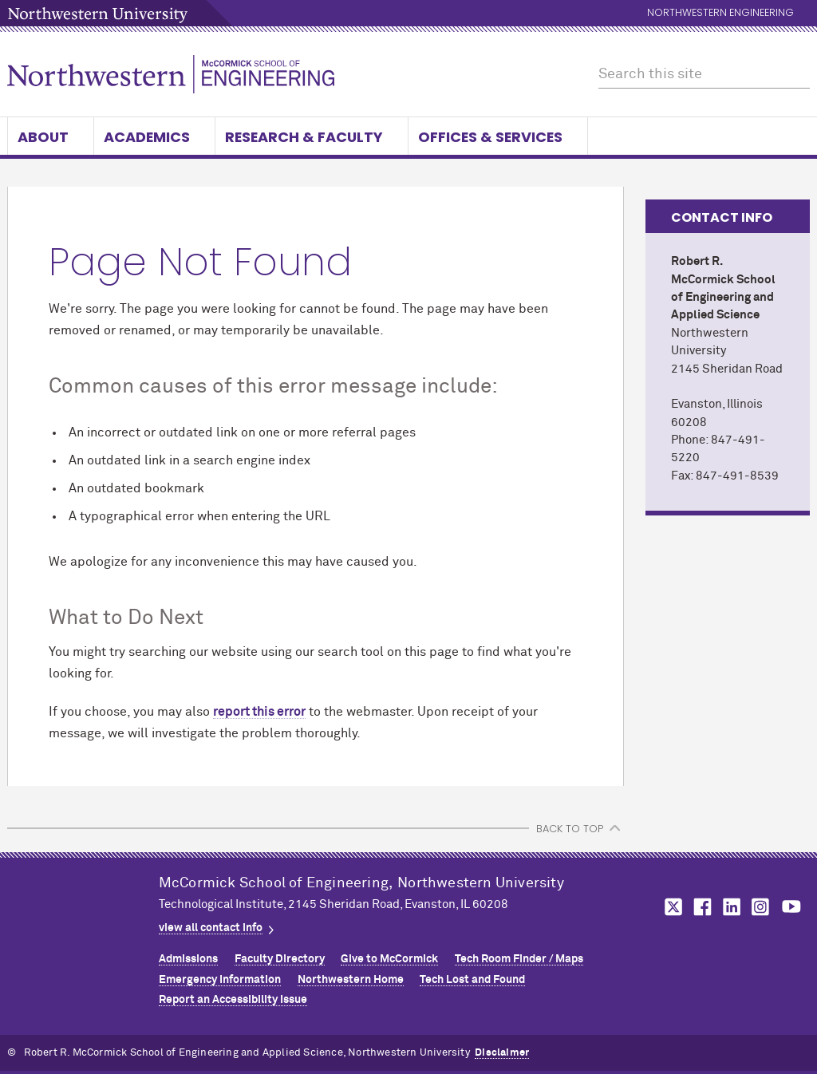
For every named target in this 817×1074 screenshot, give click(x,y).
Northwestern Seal (83, 921)
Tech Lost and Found (472, 979)
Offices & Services (498, 137)
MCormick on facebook (700, 907)
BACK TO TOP (569, 828)
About (51, 137)
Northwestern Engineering (720, 13)
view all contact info (210, 928)
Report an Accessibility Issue (233, 999)
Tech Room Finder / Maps (519, 959)
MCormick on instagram (761, 907)
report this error (259, 711)
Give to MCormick (389, 959)
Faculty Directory (280, 959)
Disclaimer (502, 1053)
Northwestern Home (351, 979)
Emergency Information (220, 979)
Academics (154, 137)
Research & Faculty (311, 137)
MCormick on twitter (670, 907)
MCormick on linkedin (731, 907)
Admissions (188, 959)
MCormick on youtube (791, 907)
